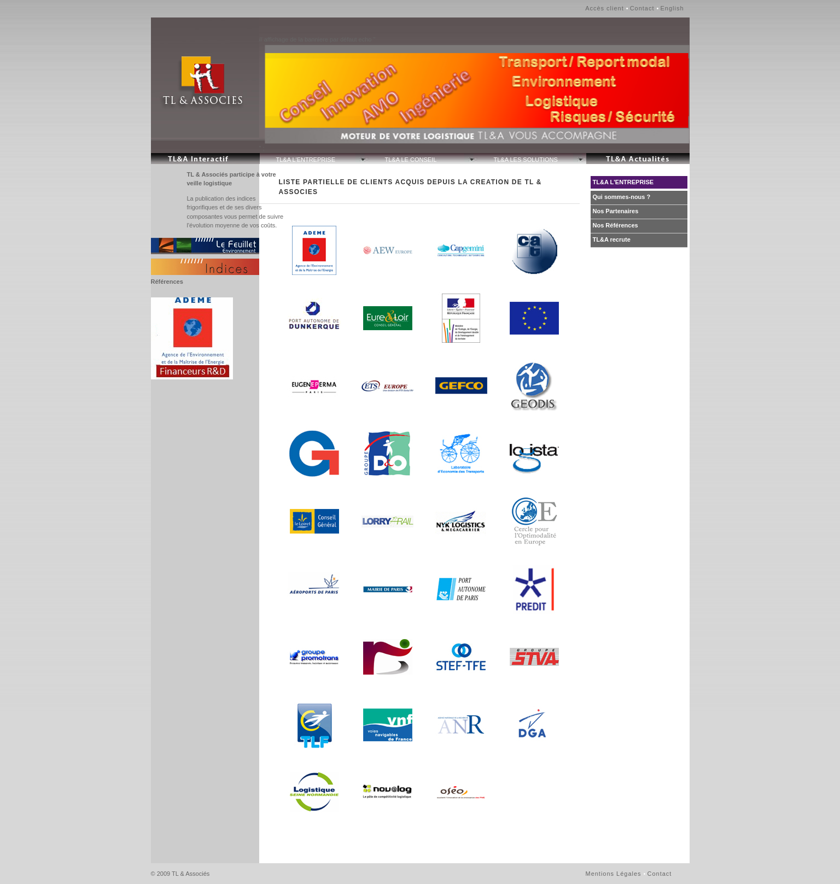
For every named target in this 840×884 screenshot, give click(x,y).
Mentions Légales (613, 873)
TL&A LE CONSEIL (411, 159)
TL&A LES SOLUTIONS (526, 159)
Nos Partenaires (616, 211)
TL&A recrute (612, 239)
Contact (642, 8)
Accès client (604, 8)
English (672, 8)
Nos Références (615, 225)
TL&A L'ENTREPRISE (305, 159)
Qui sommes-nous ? (622, 197)
